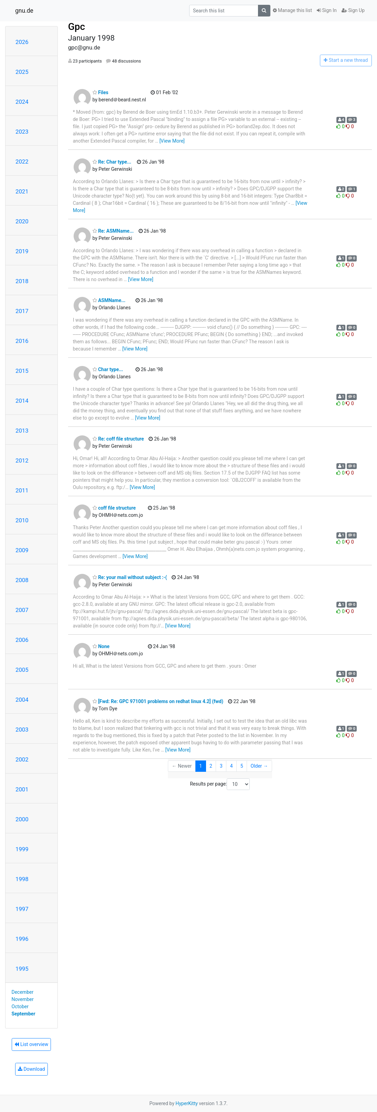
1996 (22, 938)
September (23, 1013)
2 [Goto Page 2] (210, 766)
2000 (22, 819)
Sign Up (353, 10)
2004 (22, 699)
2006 (22, 639)
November (23, 999)
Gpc (76, 26)
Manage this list (292, 10)
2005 (22, 669)
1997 (22, 908)
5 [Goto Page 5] (241, 766)
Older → (259, 766)
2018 (22, 281)
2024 (22, 101)
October (20, 1006)
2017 (22, 311)
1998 (22, 879)
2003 (22, 729)
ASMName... (109, 300)
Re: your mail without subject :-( (130, 577)
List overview (31, 1044)
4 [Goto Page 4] (231, 766)
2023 (22, 131)
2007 (22, 610)
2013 (22, 430)
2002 (22, 759)
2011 (22, 490)
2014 (22, 400)
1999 (22, 849)
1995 (22, 968)
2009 (22, 550)
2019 (22, 251)
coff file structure (114, 508)
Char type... (108, 369)
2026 (22, 41)
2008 (22, 580)
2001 (22, 789)
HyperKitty (186, 1103)
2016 (22, 340)
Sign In (327, 10)
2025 (22, 71)
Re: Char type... (112, 162)
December (23, 992)
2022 (22, 161)
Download (31, 1069)
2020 (22, 221)
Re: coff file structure (118, 439)
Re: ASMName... (113, 231)
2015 (22, 370)
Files (100, 92)
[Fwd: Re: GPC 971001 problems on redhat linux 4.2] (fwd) (158, 701)
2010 (22, 520)
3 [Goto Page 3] (221, 766)
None (101, 646)
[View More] (171, 141)
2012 (22, 460)
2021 (22, 191)
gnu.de (24, 10)
